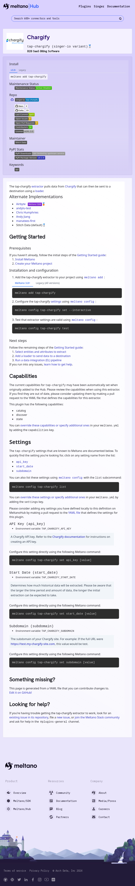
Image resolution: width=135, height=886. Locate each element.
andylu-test (23, 208)
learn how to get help (58, 364)
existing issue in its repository (28, 717)
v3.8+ (13, 70)
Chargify (70, 186)
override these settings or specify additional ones (52, 497)
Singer (99, 6)
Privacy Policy (39, 870)
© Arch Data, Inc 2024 (67, 870)
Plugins (85, 6)
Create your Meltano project (33, 263)
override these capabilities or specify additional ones (54, 425)
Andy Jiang (23, 217)
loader (39, 191)
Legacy (22, 70)
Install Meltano (25, 259)
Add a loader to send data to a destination (43, 356)
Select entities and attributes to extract (40, 352)
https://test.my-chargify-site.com (33, 644)
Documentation (118, 6)
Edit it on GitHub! (20, 692)
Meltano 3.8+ (22, 283)
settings (56, 301)
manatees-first (25, 221)
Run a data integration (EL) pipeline (38, 360)
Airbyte (21, 204)
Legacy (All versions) (48, 283)
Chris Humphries (27, 212)
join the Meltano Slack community (97, 717)
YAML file (74, 513)
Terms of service (15, 870)
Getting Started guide (91, 255)
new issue (63, 717)
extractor (38, 186)
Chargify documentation (68, 537)
